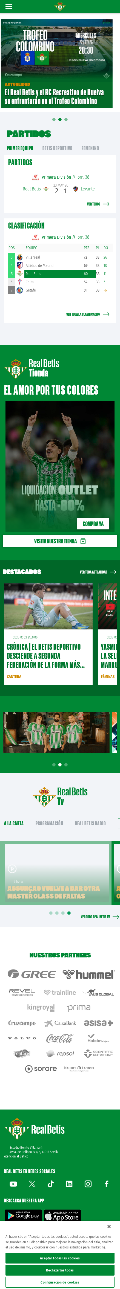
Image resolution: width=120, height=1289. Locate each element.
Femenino (90, 148)
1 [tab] (55, 764)
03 (66, 121)
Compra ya (93, 524)
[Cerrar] (109, 1226)
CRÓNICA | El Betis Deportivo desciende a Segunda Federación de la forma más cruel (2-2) (44, 660)
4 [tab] (70, 913)
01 (54, 123)
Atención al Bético (16, 1156)
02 (60, 121)
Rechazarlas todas (60, 1270)
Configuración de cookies (60, 1282)
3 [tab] (67, 764)
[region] (60, 1255)
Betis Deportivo (57, 148)
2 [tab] (61, 764)
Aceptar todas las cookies (60, 1258)
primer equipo (20, 148)
